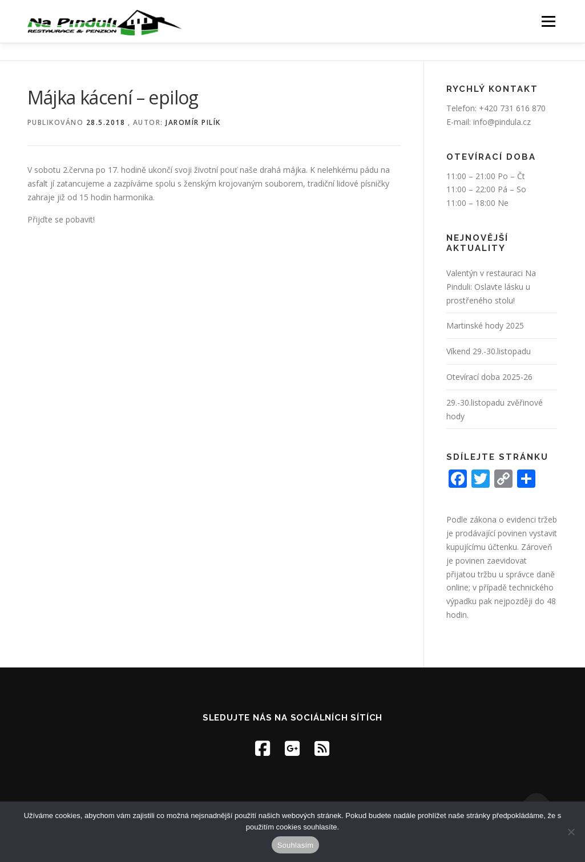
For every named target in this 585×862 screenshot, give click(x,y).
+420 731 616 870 (512, 108)
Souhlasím (295, 845)
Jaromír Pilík (193, 122)
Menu (548, 21)
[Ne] (570, 831)
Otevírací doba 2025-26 (489, 376)
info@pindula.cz (502, 121)
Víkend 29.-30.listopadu (488, 351)
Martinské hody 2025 (485, 325)
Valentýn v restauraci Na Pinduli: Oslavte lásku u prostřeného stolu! (491, 287)
